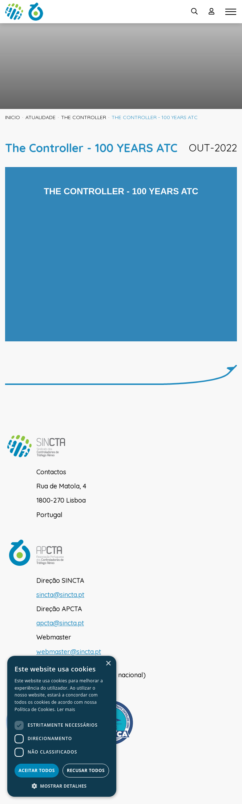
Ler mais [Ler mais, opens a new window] (66, 709)
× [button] (108, 663)
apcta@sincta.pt (60, 623)
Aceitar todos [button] (37, 770)
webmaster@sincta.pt (68, 651)
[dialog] (61, 726)
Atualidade (40, 117)
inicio (12, 117)
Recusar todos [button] (86, 770)
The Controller (83, 117)
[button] (62, 785)
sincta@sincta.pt (60, 594)
